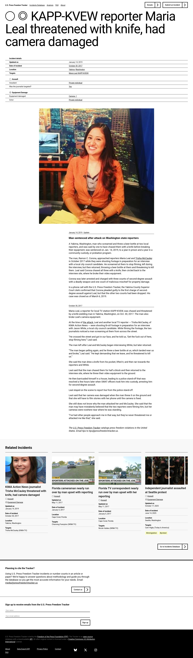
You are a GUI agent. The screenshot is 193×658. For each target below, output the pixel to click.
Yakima (72, 69)
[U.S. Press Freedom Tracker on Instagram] (95, 650)
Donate (150, 5)
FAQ (57, 5)
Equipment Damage (20, 92)
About (63, 5)
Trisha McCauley (143, 258)
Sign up (85, 623)
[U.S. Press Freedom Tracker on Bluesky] (75, 650)
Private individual (75, 83)
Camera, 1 (73, 96)
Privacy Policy (42, 649)
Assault (15, 79)
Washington (80, 69)
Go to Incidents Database (170, 547)
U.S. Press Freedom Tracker (16, 5)
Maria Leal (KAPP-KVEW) (79, 73)
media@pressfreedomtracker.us (21, 583)
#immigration (151, 533)
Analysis (50, 5)
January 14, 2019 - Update (79, 233)
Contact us (78, 590)
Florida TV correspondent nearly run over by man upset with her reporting (119, 492)
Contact (58, 649)
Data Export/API (23, 649)
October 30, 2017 (75, 66)
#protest (163, 533)
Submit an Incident (172, 5)
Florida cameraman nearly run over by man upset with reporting (72, 490)
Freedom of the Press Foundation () (52, 637)
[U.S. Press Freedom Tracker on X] (85, 650)
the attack (88, 322)
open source (88, 637)
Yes (70, 87)
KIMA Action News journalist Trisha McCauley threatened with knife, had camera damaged (25, 490)
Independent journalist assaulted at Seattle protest (165, 490)
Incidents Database (37, 5)
